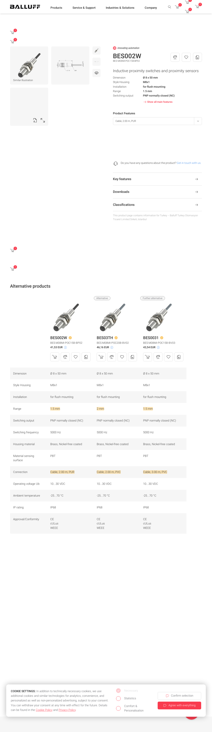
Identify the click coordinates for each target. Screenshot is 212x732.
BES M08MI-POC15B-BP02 (66, 342)
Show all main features (158, 102)
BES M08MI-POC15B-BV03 (159, 342)
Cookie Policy (44, 710)
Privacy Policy (67, 710)
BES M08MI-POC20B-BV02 (113, 342)
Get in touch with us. (189, 162)
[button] (56, 8)
